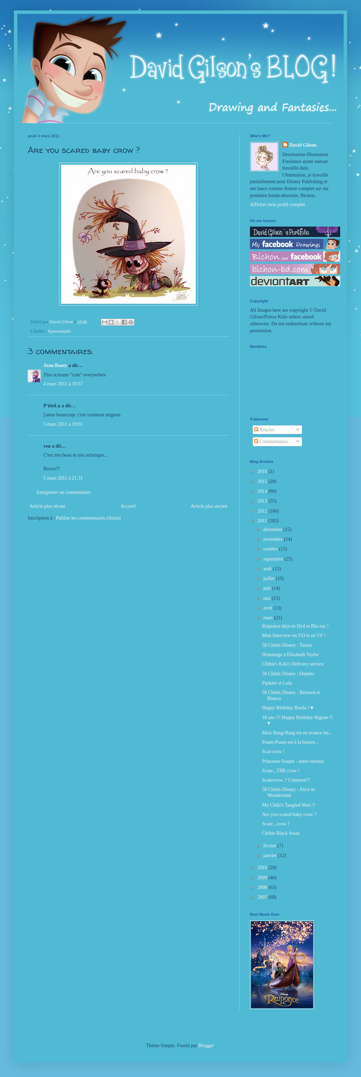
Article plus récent (47, 506)
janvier (270, 855)
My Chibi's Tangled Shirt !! (289, 805)
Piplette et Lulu (277, 683)
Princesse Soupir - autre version (293, 761)
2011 (263, 520)
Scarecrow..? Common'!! (286, 780)
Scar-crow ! (273, 751)
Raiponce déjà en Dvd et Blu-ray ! (295, 626)
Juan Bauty (55, 365)
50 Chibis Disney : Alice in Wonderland (288, 792)
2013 (263, 501)
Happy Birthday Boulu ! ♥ (287, 707)
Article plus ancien (209, 506)
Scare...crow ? (275, 823)
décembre (273, 529)
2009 (263, 877)
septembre (273, 559)
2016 (263, 471)
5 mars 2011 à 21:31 (63, 478)
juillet (269, 578)
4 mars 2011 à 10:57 (63, 383)
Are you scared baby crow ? (289, 814)
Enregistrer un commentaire (63, 492)
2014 (263, 491)
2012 (263, 511)
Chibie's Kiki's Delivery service (293, 664)
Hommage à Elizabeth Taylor (290, 654)
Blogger (206, 1045)
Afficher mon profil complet (277, 204)
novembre (273, 539)
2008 (263, 887)
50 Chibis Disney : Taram (287, 645)
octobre (271, 549)
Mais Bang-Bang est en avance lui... (297, 732)
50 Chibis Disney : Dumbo (288, 673)
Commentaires (271, 441)
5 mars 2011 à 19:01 (63, 424)
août (268, 568)
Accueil (128, 506)
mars (268, 617)
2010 (263, 867)
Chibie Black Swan (281, 833)
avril (268, 608)
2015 (263, 481)
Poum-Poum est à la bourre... (290, 742)
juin (267, 588)
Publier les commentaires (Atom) (88, 518)
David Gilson (303, 145)
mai (267, 598)
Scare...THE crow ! (281, 770)
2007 (263, 897)
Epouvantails (59, 331)
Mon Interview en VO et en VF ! (294, 635)
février (270, 845)
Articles (264, 429)
